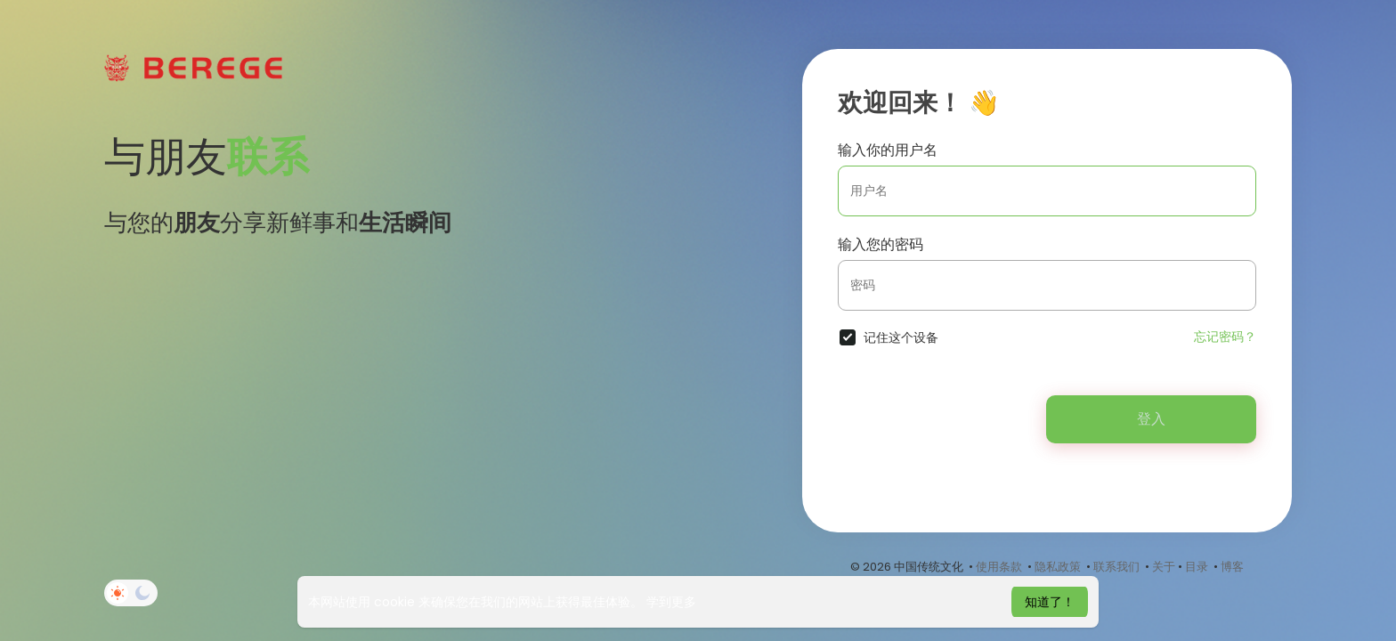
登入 (1151, 419)
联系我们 (1116, 566)
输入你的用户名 (887, 150)
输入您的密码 (880, 244)
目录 (1196, 566)
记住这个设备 (901, 337)
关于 (1163, 566)
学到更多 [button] (671, 602)
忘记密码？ (1225, 336)
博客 (1232, 566)
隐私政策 (1058, 566)
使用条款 (999, 566)
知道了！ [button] (1050, 602)
